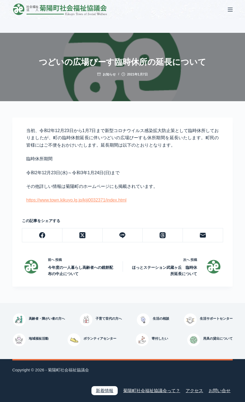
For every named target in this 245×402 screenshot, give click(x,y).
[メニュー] (230, 9)
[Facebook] (42, 235)
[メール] (203, 235)
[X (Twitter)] (82, 235)
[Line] (123, 235)
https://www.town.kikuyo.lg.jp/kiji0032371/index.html (76, 200)
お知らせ (109, 74)
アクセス (194, 390)
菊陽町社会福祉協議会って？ (151, 390)
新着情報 (104, 390)
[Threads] (163, 235)
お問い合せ (219, 390)
